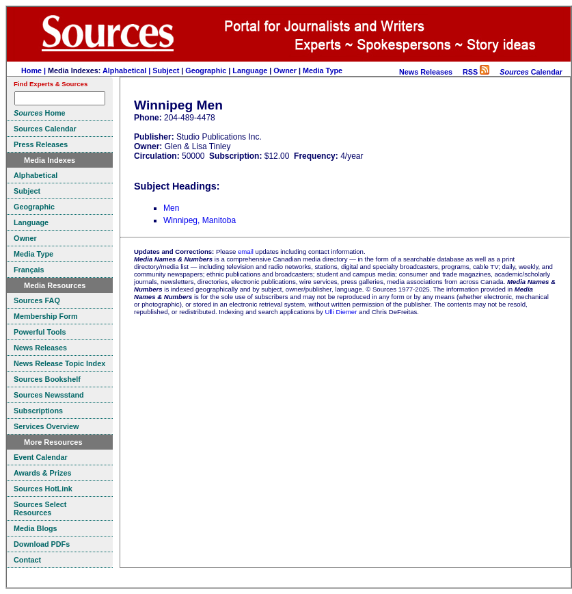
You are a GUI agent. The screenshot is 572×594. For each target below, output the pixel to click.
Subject (165, 70)
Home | (34, 70)
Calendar (531, 72)
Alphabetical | (127, 70)
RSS (476, 72)
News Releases (425, 72)
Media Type (322, 70)
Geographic (205, 70)
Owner (285, 70)
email (246, 251)
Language (249, 70)
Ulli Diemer (341, 311)
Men (171, 208)
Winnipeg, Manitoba (199, 220)
